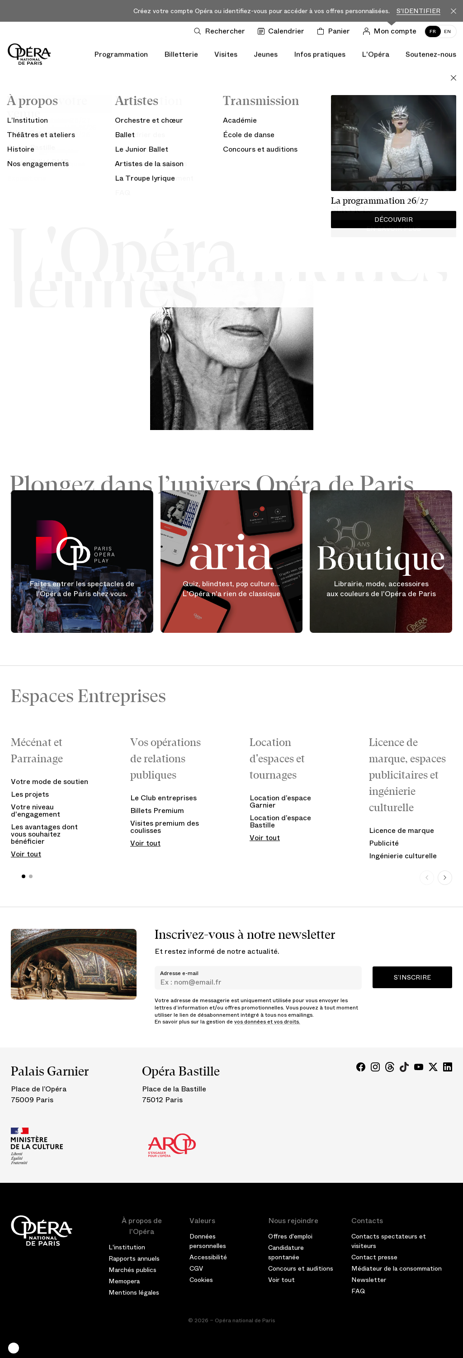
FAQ (358, 1291)
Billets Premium (157, 810)
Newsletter (368, 1279)
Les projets (30, 794)
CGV (196, 1268)
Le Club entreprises (163, 798)
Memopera (124, 1281)
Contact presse (374, 1257)
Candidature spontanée (286, 1252)
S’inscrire (412, 977)
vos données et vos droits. (267, 1022)
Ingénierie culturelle (403, 856)
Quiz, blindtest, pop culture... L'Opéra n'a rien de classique (231, 589)
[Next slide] (445, 877)
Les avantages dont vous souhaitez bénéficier (44, 834)
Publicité (384, 843)
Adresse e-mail (179, 973)
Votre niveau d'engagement (35, 810)
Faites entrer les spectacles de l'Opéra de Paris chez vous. (81, 589)
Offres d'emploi (290, 1236)
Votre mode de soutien (49, 781)
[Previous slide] (427, 877)
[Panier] (335, 31)
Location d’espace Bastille (280, 821)
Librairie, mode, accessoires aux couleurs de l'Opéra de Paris (381, 589)
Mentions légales (134, 1292)
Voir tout (26, 854)
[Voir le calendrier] (283, 31)
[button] (13, 1348)
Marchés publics (132, 1269)
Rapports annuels (134, 1258)
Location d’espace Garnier (280, 801)
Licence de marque (401, 830)
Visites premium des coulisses (164, 827)
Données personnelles (207, 1241)
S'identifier (418, 11)
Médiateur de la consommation (396, 1268)
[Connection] (391, 31)
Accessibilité (208, 1257)
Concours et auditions (300, 1268)
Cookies (201, 1279)
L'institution (127, 1247)
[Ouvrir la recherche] (221, 31)
